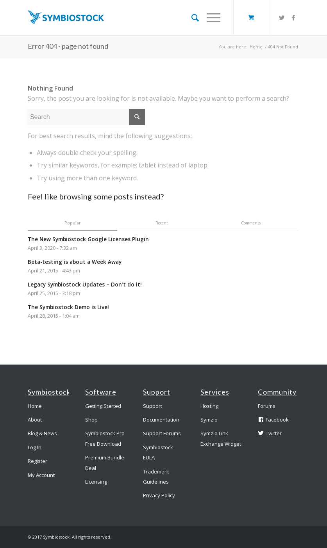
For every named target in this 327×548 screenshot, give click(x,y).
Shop (91, 419)
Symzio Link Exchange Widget (220, 438)
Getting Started (103, 405)
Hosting (209, 405)
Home (256, 47)
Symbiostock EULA (158, 452)
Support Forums (162, 433)
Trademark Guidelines (156, 476)
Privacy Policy (159, 495)
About (35, 419)
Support (152, 405)
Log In (34, 447)
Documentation (161, 419)
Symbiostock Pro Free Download (105, 438)
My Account (41, 475)
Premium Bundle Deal (104, 462)
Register (37, 460)
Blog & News (42, 433)
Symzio (209, 419)
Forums (266, 405)
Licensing (96, 481)
